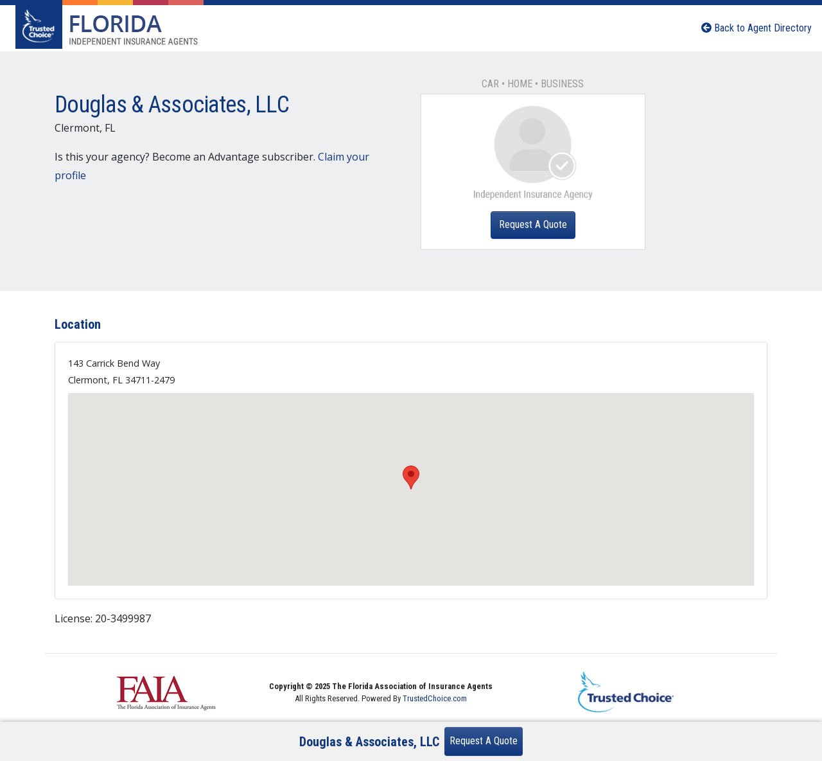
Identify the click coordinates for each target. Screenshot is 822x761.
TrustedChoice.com (435, 698)
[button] (411, 477)
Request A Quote (533, 224)
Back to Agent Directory (756, 28)
